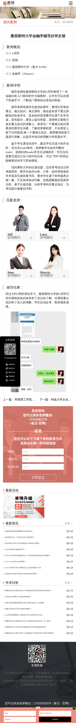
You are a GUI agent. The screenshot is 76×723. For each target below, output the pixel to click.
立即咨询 (55, 719)
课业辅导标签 (43, 676)
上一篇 (20, 399)
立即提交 (38, 477)
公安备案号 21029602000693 (52, 673)
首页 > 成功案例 (63, 22)
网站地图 (28, 676)
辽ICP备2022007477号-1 (19, 673)
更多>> (69, 523)
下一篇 (56, 399)
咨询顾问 (13, 237)
